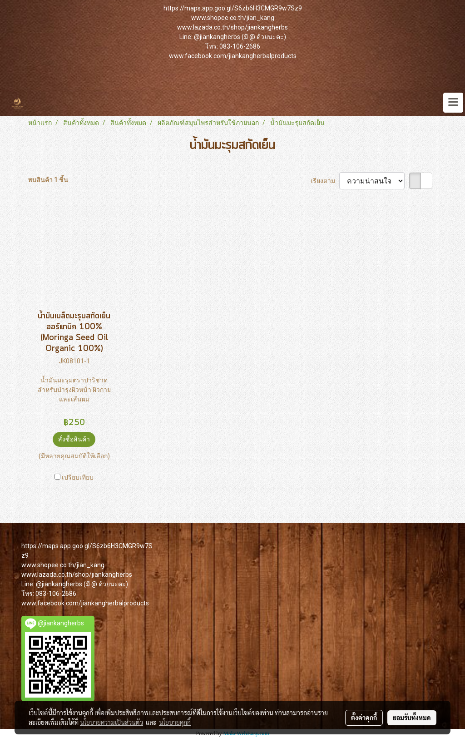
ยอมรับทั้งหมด (412, 717)
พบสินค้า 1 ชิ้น (48, 179)
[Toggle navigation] (453, 103)
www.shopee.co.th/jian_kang (232, 17)
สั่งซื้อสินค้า (74, 439)
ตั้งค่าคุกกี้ (364, 717)
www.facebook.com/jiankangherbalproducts (233, 55)
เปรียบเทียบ (78, 477)
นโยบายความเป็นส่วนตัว (111, 722)
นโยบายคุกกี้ (175, 722)
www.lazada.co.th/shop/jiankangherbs (232, 27)
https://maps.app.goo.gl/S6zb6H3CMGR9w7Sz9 (232, 8)
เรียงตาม (325, 180)
